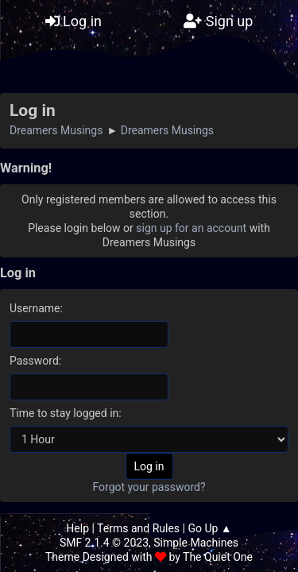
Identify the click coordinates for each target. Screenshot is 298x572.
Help (77, 528)
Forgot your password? (148, 487)
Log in (73, 21)
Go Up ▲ (209, 528)
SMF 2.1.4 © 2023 (104, 542)
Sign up (218, 21)
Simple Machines (195, 542)
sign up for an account (191, 228)
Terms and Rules (138, 528)
